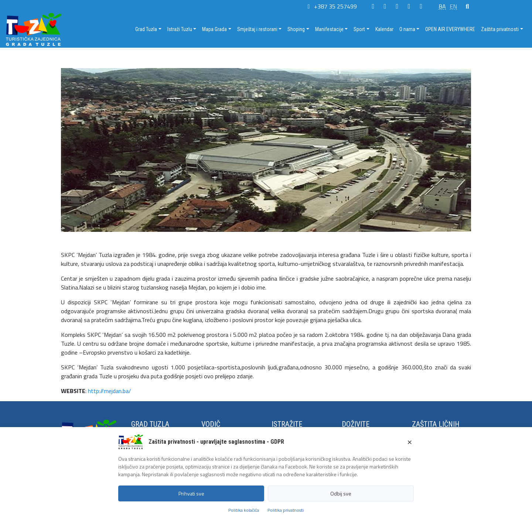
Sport (359, 29)
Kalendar (384, 29)
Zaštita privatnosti (500, 29)
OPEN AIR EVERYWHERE (450, 29)
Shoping (296, 29)
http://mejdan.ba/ (109, 390)
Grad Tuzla (146, 29)
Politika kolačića (243, 510)
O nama (407, 29)
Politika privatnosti (285, 510)
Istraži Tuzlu (179, 29)
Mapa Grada (214, 29)
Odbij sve (340, 493)
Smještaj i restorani (257, 29)
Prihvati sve (191, 493)
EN (453, 6)
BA (442, 6)
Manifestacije (329, 29)
